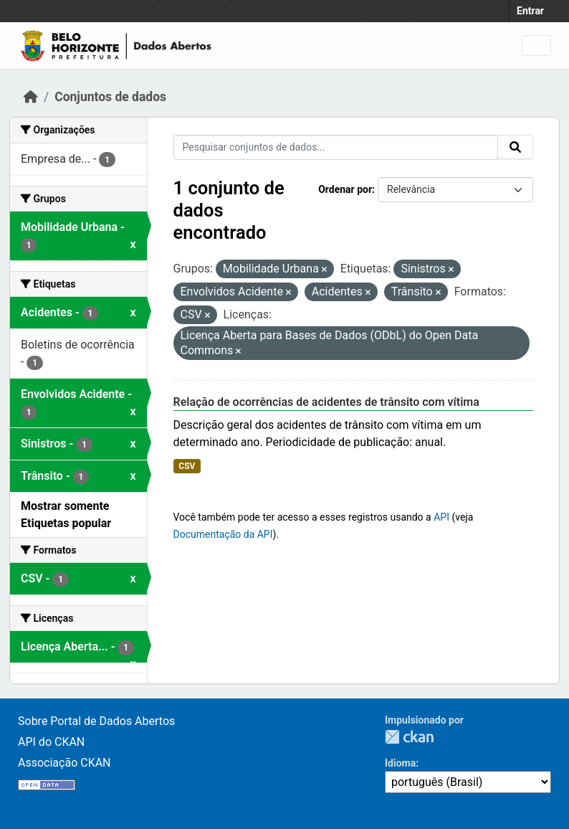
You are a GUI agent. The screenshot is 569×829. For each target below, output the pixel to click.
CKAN (409, 736)
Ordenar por (345, 189)
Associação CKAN (64, 762)
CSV (186, 466)
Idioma (400, 763)
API (441, 517)
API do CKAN (51, 742)
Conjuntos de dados (110, 97)
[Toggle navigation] (536, 45)
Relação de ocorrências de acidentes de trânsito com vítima (326, 402)
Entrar (530, 10)
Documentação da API (223, 534)
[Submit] (515, 147)
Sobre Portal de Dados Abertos (96, 721)
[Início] (31, 97)
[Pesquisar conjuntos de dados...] (336, 147)
